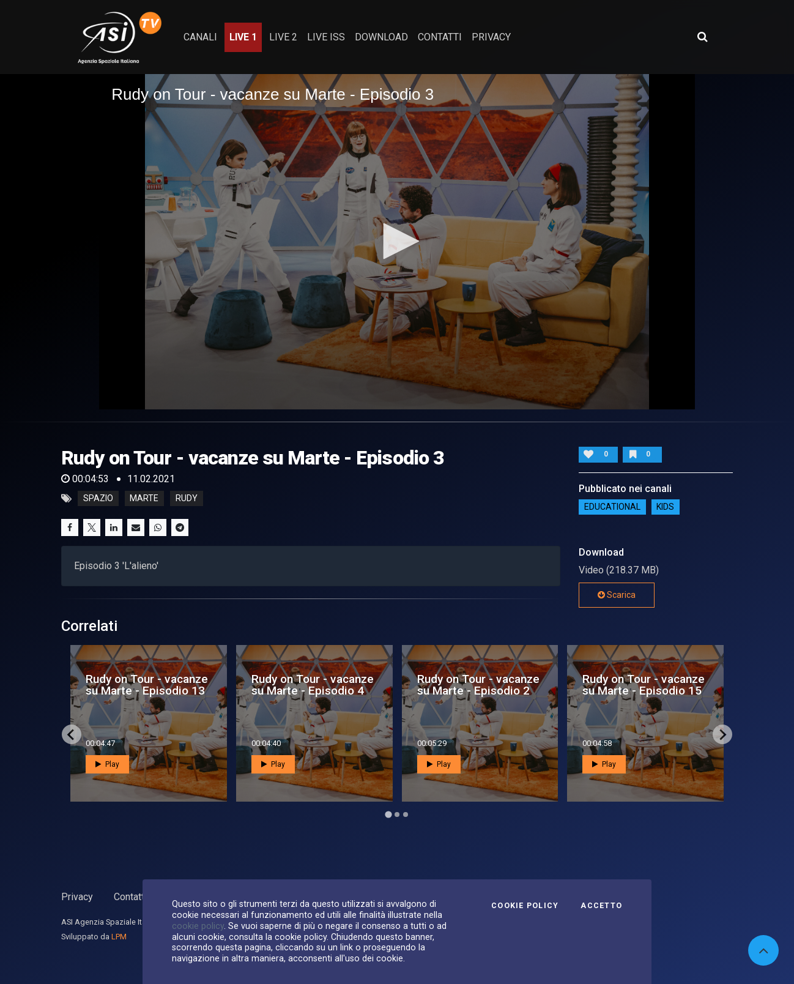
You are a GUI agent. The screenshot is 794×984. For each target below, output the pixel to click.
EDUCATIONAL (612, 507)
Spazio (98, 499)
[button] (397, 241)
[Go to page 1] (388, 814)
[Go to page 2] (397, 814)
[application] (397, 241)
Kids (665, 507)
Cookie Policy (524, 905)
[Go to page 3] (405, 814)
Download (381, 37)
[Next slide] (722, 734)
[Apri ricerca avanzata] (702, 37)
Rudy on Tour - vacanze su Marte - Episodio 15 (643, 685)
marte (144, 499)
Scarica (617, 595)
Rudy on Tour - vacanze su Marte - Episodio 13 (147, 685)
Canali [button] (200, 37)
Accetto (601, 905)
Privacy (77, 897)
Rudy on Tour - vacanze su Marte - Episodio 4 (312, 685)
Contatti (130, 897)
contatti (440, 37)
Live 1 (243, 37)
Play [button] (107, 764)
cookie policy (198, 926)
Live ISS (326, 37)
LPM (119, 936)
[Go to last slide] (71, 734)
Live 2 (283, 37)
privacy (491, 37)
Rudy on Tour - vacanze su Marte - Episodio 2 (478, 685)
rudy (187, 499)
